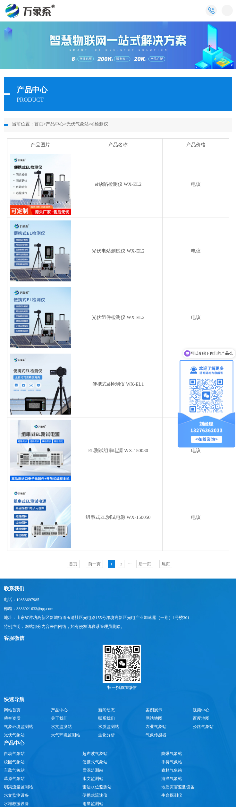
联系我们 (106, 718)
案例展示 (154, 710)
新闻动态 (106, 710)
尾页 (166, 564)
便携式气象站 (94, 762)
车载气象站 (14, 770)
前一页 (94, 564)
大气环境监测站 (65, 735)
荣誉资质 (12, 718)
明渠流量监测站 (18, 787)
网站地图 (154, 718)
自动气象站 (14, 753)
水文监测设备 (16, 795)
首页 (38, 124)
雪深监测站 (92, 770)
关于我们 (59, 718)
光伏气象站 (77, 124)
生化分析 (106, 735)
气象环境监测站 (18, 726)
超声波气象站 (94, 753)
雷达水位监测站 (97, 787)
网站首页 (12, 710)
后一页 (145, 564)
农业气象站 (156, 726)
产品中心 (55, 124)
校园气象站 (14, 762)
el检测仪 (99, 124)
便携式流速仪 (94, 795)
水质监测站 (108, 726)
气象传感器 (156, 735)
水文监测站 (61, 726)
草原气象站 (14, 778)
